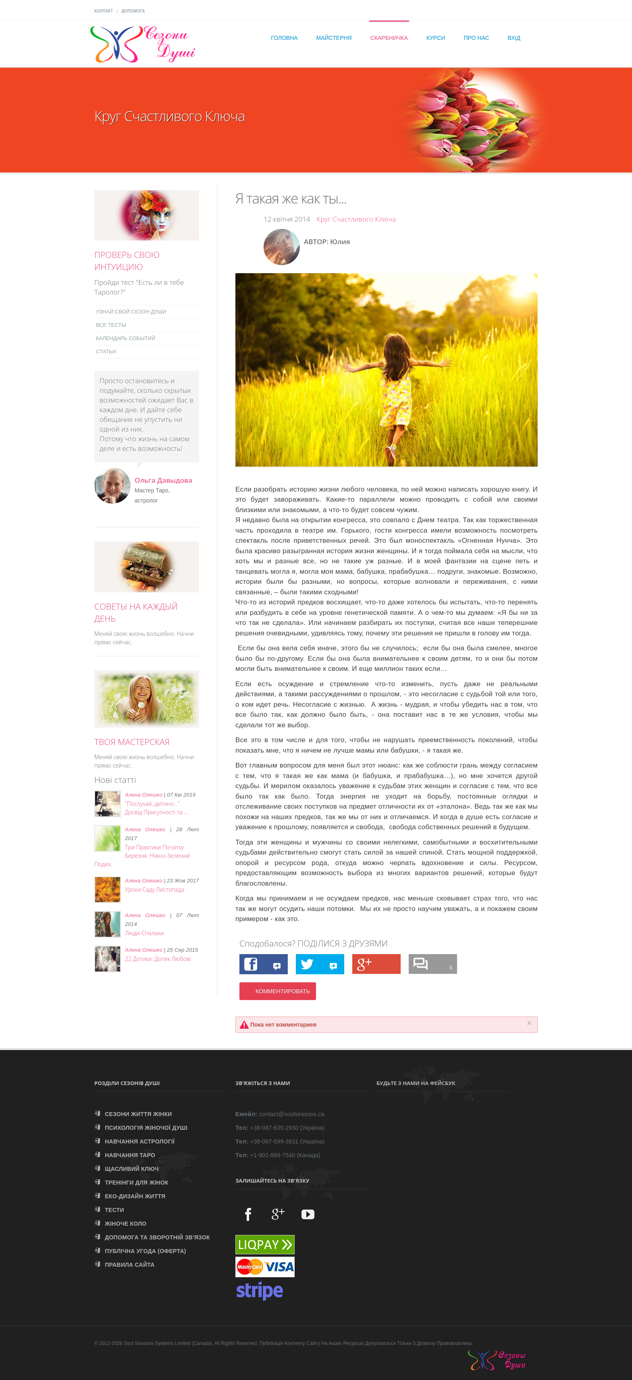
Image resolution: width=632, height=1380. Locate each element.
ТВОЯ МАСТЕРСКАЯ (132, 741)
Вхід (514, 38)
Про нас (476, 38)
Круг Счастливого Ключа (356, 219)
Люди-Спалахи (144, 933)
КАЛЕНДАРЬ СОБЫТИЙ (125, 338)
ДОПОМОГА (133, 11)
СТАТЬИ (106, 352)
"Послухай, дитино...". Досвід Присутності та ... (156, 808)
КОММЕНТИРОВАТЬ (283, 991)
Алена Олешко (143, 795)
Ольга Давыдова (163, 480)
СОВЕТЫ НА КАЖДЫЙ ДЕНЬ (136, 612)
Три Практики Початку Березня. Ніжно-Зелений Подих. (142, 855)
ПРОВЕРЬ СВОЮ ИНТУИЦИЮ (127, 260)
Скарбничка (389, 38)
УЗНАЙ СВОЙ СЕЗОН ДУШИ (131, 312)
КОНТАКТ (103, 11)
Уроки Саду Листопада (154, 889)
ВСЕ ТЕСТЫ (111, 325)
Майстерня (334, 38)
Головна (284, 38)
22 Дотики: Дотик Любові (158, 959)
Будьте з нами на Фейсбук (415, 1083)
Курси (435, 38)
